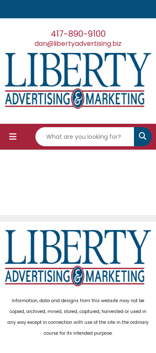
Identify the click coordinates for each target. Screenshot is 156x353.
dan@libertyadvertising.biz (78, 43)
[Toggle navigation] (13, 137)
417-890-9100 (78, 34)
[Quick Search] (84, 136)
